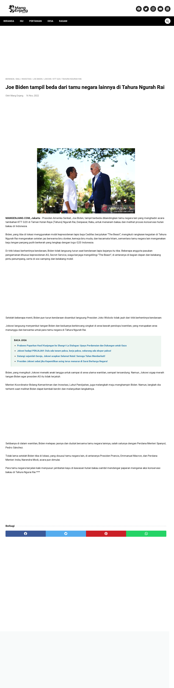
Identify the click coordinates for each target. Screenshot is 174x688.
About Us (40, 676)
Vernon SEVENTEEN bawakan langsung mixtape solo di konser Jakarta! (145, 256)
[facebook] (19, 579)
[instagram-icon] (151, 5)
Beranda (11, 16)
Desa (52, 16)
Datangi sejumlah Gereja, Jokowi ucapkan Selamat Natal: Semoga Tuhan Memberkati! (61, 389)
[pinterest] (73, 579)
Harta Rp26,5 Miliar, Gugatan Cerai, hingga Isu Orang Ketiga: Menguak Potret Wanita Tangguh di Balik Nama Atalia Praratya (146, 295)
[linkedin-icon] (165, 5)
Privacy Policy (92, 676)
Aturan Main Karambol (141, 217)
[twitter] (46, 579)
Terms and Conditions (127, 676)
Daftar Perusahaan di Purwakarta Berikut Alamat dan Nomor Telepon (146, 186)
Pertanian (37, 16)
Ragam (65, 16)
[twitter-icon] (143, 5)
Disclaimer (107, 676)
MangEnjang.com (91, 683)
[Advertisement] (60, 47)
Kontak (52, 676)
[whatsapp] (100, 579)
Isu (23, 16)
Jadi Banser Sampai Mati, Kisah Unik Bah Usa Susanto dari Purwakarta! (146, 229)
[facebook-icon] (136, 5)
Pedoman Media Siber (70, 676)
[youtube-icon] (158, 5)
